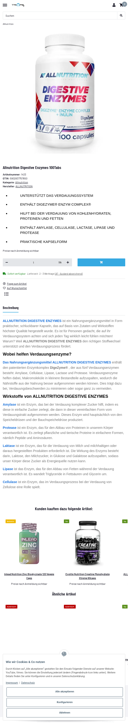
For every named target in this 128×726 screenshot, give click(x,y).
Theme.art (56, 721)
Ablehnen (64, 712)
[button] (113, 5)
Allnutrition (21, 182)
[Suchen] (60, 15)
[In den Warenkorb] (101, 262)
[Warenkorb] (121, 5)
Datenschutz (28, 682)
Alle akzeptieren (64, 691)
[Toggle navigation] (5, 3)
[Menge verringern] (7, 262)
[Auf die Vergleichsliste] (6, 293)
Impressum (12, 682)
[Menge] (33, 262)
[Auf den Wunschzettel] (16, 288)
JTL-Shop (120, 721)
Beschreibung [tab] (11, 308)
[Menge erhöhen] (68, 262)
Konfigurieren (64, 702)
